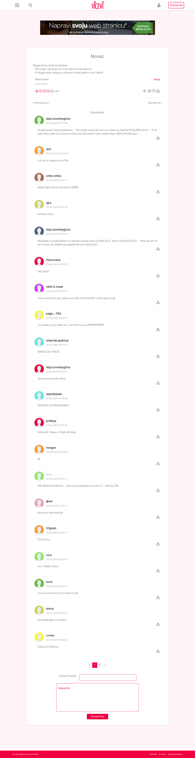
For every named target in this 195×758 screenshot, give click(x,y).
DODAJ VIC (176, 5)
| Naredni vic (155, 103)
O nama (162, 754)
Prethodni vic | (41, 103)
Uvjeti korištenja (175, 754)
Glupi (157, 79)
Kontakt (153, 754)
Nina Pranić (42, 79)
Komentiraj (97, 716)
